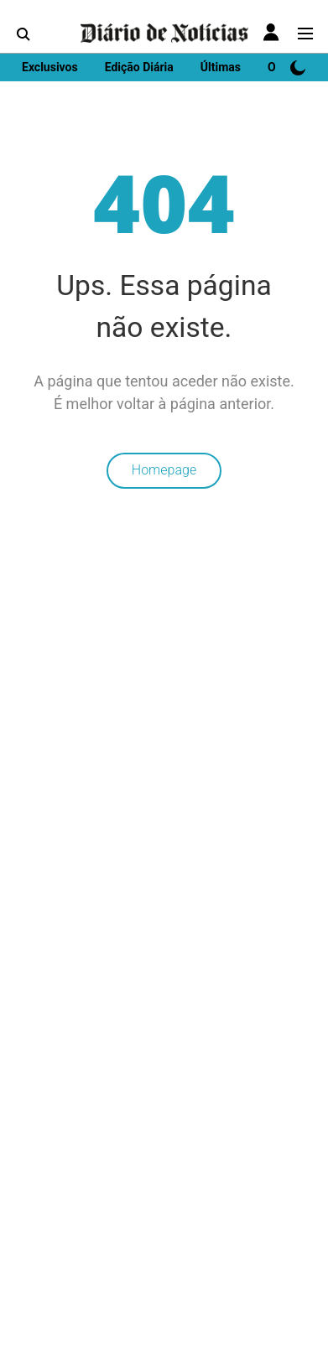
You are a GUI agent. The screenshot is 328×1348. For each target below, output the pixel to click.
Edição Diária (139, 67)
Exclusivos (50, 67)
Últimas (220, 67)
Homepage (164, 470)
